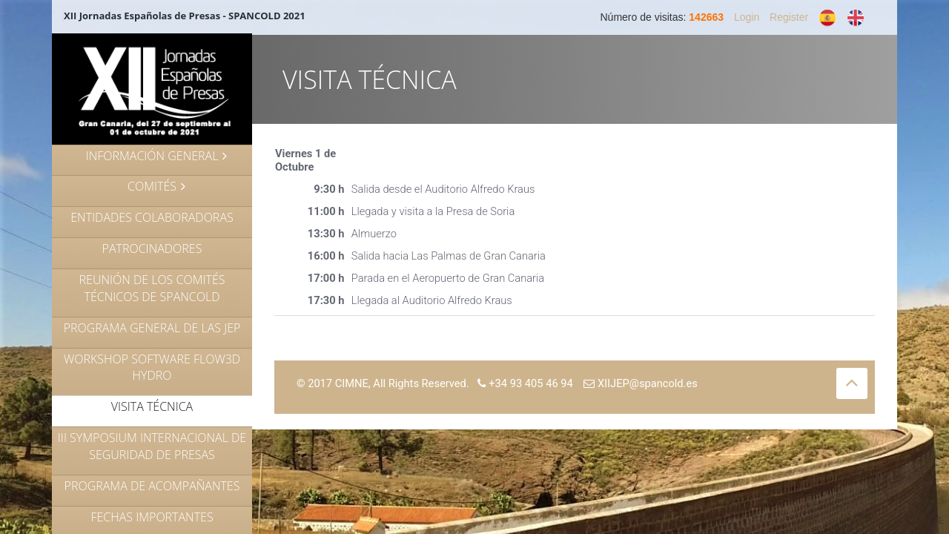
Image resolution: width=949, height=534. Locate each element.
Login (746, 17)
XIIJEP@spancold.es (640, 383)
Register (789, 17)
